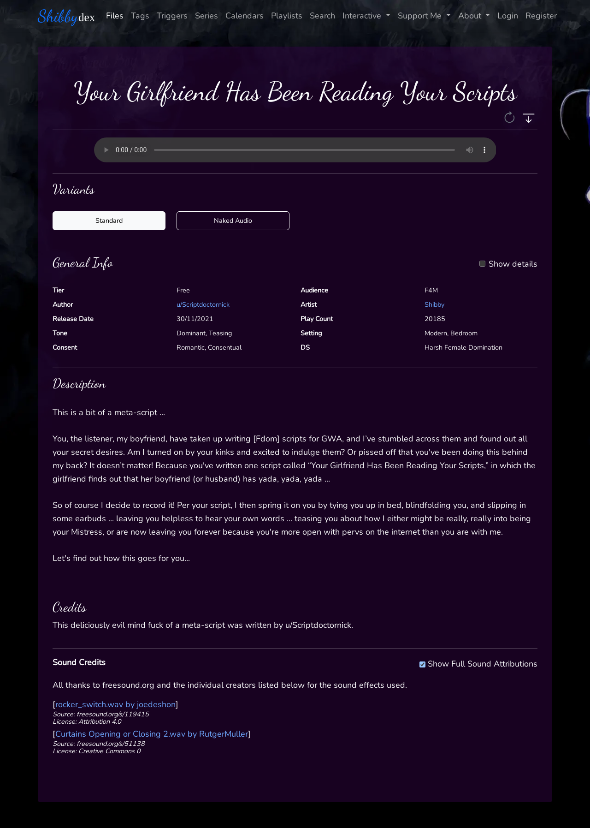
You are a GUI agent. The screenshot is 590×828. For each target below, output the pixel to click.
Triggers (172, 15)
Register (541, 15)
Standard (109, 220)
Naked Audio (233, 220)
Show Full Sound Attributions (482, 662)
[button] (510, 116)
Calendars (244, 15)
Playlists (286, 15)
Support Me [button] (421, 15)
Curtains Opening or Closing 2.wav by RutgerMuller (151, 733)
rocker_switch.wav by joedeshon (115, 704)
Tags (140, 15)
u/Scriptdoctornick (203, 304)
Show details (513, 264)
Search (322, 15)
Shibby (434, 304)
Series (206, 15)
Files (115, 15)
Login (507, 15)
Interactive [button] (363, 15)
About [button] (471, 15)
